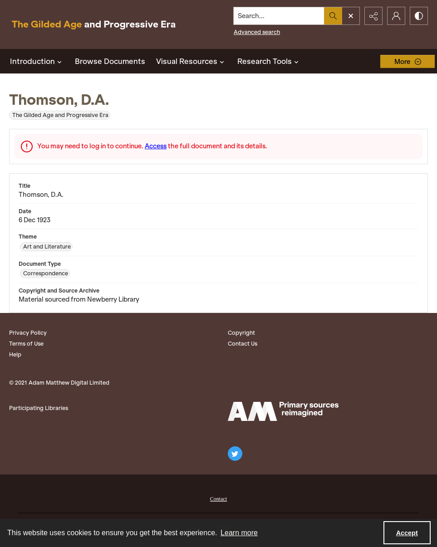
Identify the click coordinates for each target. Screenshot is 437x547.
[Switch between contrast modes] (418, 15)
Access (156, 146)
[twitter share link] (235, 453)
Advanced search (257, 32)
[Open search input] (350, 15)
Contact (218, 499)
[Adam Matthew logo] (283, 411)
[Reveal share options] (373, 15)
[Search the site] (279, 15)
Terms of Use (26, 343)
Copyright (241, 332)
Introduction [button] (37, 61)
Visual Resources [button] (191, 61)
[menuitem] (218, 498)
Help (15, 354)
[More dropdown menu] (407, 61)
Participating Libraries (38, 408)
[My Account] (396, 15)
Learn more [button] (239, 533)
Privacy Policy (28, 332)
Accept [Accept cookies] (407, 533)
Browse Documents (110, 61)
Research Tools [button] (269, 61)
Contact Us (242, 343)
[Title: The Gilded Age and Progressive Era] (93, 24)
